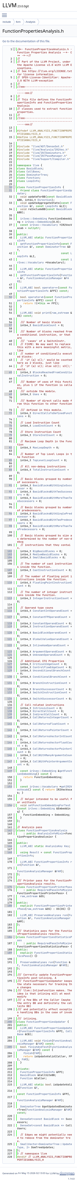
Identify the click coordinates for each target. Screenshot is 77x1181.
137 (8, 708)
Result (34, 852)
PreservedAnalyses (47, 915)
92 (8, 491)
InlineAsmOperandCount (49, 645)
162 (8, 830)
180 (8, 905)
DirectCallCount (44, 711)
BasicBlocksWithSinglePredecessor (44, 515)
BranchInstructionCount (50, 683)
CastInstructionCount (48, 570)
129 (8, 670)
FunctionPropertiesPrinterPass (49, 887)
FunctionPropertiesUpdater (44, 192)
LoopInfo (33, 181)
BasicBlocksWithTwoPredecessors (44, 521)
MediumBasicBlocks (46, 554)
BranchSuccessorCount (48, 689)
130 (8, 676)
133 (8, 692)
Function (33, 177)
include (7, 21)
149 (8, 771)
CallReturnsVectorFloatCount (44, 744)
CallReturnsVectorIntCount (52, 736)
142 (8, 730)
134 (8, 698)
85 (8, 460)
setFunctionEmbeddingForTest (49, 805)
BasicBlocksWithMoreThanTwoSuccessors (44, 499)
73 (8, 413)
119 (8, 626)
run (65, 915)
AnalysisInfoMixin (50, 833)
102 (8, 551)
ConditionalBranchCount (50, 676)
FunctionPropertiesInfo (44, 187)
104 (8, 557)
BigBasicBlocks (44, 551)
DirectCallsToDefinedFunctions (44, 414)
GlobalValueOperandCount (51, 639)
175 (8, 887)
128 (8, 667)
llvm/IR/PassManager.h (49, 156)
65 (8, 372)
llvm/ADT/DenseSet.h (48, 146)
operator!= (36, 297)
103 (8, 554)
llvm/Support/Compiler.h (51, 159)
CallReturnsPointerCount (51, 730)
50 (8, 297)
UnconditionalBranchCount (51, 670)
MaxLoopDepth (42, 447)
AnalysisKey (54, 846)
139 (8, 714)
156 (8, 805)
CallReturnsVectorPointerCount (44, 750)
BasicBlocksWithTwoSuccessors (44, 493)
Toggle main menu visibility (5, 13)
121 (8, 639)
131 (8, 683)
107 (8, 570)
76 (8, 425)
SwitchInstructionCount (50, 692)
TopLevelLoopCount (46, 460)
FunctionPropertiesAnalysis (47, 830)
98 (8, 526)
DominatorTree (37, 174)
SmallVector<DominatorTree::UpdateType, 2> (44, 1145)
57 (8, 325)
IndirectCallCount (46, 714)
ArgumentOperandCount (48, 651)
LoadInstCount (43, 425)
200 (8, 1021)
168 (8, 852)
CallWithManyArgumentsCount (44, 756)
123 (8, 651)
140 (8, 717)
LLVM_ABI (26, 237)
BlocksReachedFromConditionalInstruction (44, 374)
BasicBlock (34, 168)
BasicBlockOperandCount (50, 632)
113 (8, 598)
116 (8, 610)
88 (8, 469)
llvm (18, 21)
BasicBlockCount (44, 325)
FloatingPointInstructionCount (44, 584)
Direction (44, 200)
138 (8, 711)
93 (8, 498)
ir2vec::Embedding (33, 218)
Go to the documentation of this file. (26, 41)
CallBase (33, 171)
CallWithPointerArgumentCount (44, 763)
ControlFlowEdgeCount (48, 667)
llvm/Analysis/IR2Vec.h (50, 149)
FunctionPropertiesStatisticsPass (44, 938)
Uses (36, 394)
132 (8, 689)
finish (47, 1040)
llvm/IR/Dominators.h (48, 153)
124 (8, 654)
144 (8, 742)
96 (8, 513)
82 (8, 447)
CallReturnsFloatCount (49, 724)
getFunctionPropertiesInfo (40, 243)
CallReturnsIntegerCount (51, 717)
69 (8, 394)
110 (8, 582)
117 (8, 617)
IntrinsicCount (44, 708)
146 (8, 755)
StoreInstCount (44, 435)
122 (8, 645)
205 (8, 1047)
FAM (58, 871)
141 (8, 724)
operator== (50, 287)
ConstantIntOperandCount (51, 610)
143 (8, 736)
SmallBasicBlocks (45, 557)
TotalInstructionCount (49, 469)
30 (8, 187)
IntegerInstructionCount (51, 598)
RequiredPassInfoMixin (53, 890)
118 (8, 623)
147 (8, 761)
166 (8, 846)
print (46, 312)
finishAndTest (38, 1047)
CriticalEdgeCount (46, 664)
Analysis (30, 21)
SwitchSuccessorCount (48, 698)
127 (8, 664)
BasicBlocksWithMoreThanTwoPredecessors (44, 527)
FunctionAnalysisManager (45, 278)
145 (8, 748)
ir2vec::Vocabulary (44, 225)
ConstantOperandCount (48, 623)
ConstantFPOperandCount (50, 617)
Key (66, 846)
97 (8, 519)
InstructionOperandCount (51, 626)
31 (8, 190)
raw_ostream (60, 312)
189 (8, 952)
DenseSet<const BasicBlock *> (42, 1119)
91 (8, 485)
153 (8, 786)
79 (8, 435)
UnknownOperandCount (48, 654)
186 (8, 937)
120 (8, 632)
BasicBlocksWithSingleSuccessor (44, 487)
